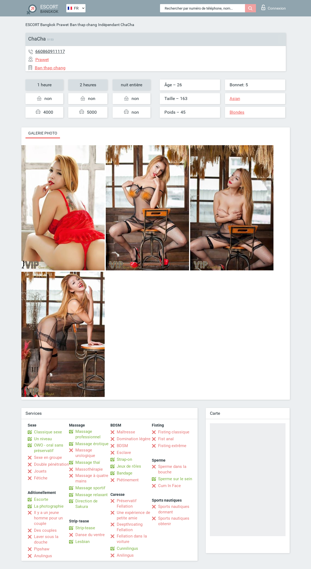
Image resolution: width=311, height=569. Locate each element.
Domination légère (133, 438)
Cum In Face (169, 485)
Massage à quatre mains (91, 478)
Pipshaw (41, 549)
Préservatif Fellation (126, 503)
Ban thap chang (83, 24)
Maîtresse (126, 432)
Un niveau (43, 438)
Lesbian (82, 541)
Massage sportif (90, 487)
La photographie (49, 506)
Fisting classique (173, 432)
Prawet (62, 24)
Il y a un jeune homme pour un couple (48, 518)
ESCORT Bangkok (40, 24)
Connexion (273, 7)
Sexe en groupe (48, 457)
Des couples (45, 530)
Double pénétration (51, 464)
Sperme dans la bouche (172, 469)
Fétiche (40, 478)
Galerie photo (42, 133)
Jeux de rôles (129, 466)
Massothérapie (89, 469)
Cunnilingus (127, 548)
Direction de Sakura (86, 504)
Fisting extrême (172, 445)
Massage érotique (92, 443)
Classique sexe (48, 432)
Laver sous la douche (46, 539)
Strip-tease (85, 527)
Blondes (237, 112)
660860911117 (50, 51)
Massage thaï (87, 462)
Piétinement (128, 479)
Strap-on (124, 459)
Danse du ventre (90, 534)
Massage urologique (85, 453)
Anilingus (125, 555)
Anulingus (43, 555)
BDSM (122, 445)
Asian (235, 98)
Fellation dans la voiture (132, 539)
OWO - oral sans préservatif (48, 448)
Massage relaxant (91, 494)
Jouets (40, 471)
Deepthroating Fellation (129, 527)
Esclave (124, 452)
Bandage (124, 473)
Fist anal (166, 438)
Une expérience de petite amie (133, 515)
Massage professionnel (88, 434)
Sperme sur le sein (175, 478)
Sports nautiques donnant (173, 509)
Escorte (41, 499)
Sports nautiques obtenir (173, 521)
